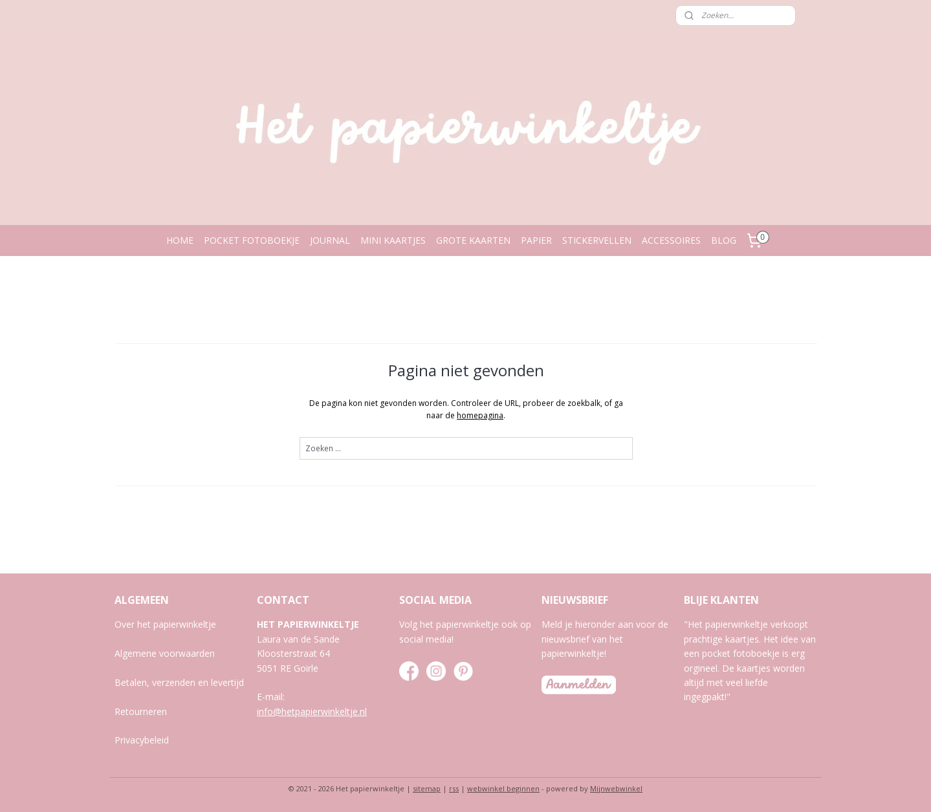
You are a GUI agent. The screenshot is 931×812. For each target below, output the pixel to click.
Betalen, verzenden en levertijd (179, 682)
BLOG (723, 240)
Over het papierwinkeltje (165, 624)
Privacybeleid (142, 740)
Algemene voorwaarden (165, 653)
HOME (179, 240)
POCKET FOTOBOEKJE (252, 240)
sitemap (427, 788)
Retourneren (141, 711)
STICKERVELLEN (596, 240)
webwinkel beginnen (503, 788)
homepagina (480, 415)
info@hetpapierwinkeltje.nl (312, 711)
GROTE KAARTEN (473, 240)
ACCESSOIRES (671, 240)
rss (454, 788)
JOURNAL (330, 240)
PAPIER (536, 240)
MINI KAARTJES (393, 240)
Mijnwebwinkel (616, 788)
